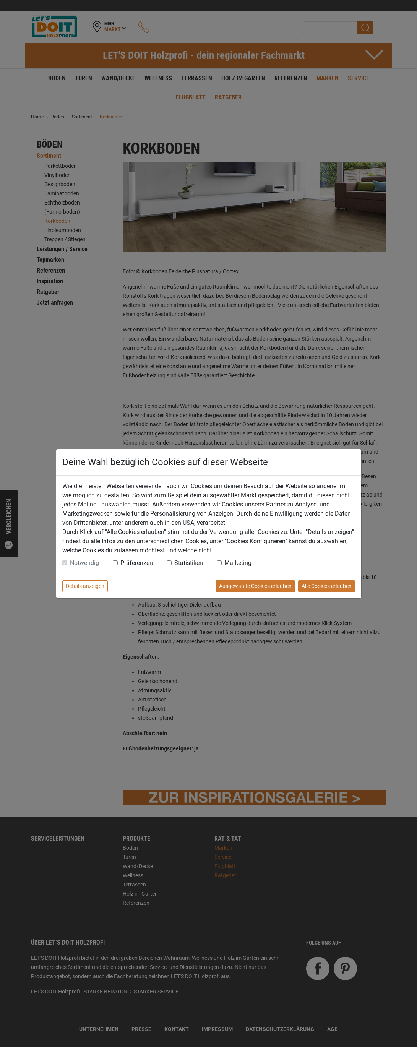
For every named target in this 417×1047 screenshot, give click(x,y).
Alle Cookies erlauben (327, 586)
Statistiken (188, 563)
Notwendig (84, 563)
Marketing (237, 563)
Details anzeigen (85, 586)
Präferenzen (136, 563)
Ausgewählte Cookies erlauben (255, 586)
